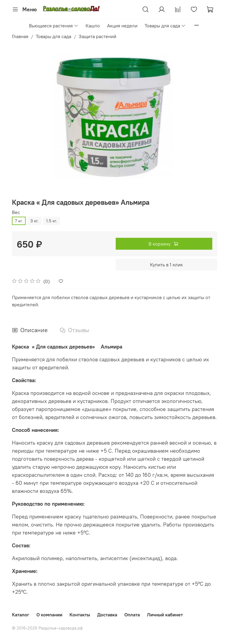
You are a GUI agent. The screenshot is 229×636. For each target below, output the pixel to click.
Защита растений (97, 36)
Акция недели (122, 26)
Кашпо (93, 26)
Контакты (79, 615)
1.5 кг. (51, 221)
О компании (49, 615)
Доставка (107, 615)
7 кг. (19, 221)
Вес (16, 212)
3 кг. (34, 221)
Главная (20, 36)
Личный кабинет (165, 615)
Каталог (20, 615)
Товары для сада (165, 26)
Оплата (132, 615)
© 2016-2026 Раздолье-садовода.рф (47, 628)
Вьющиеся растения (53, 26)
